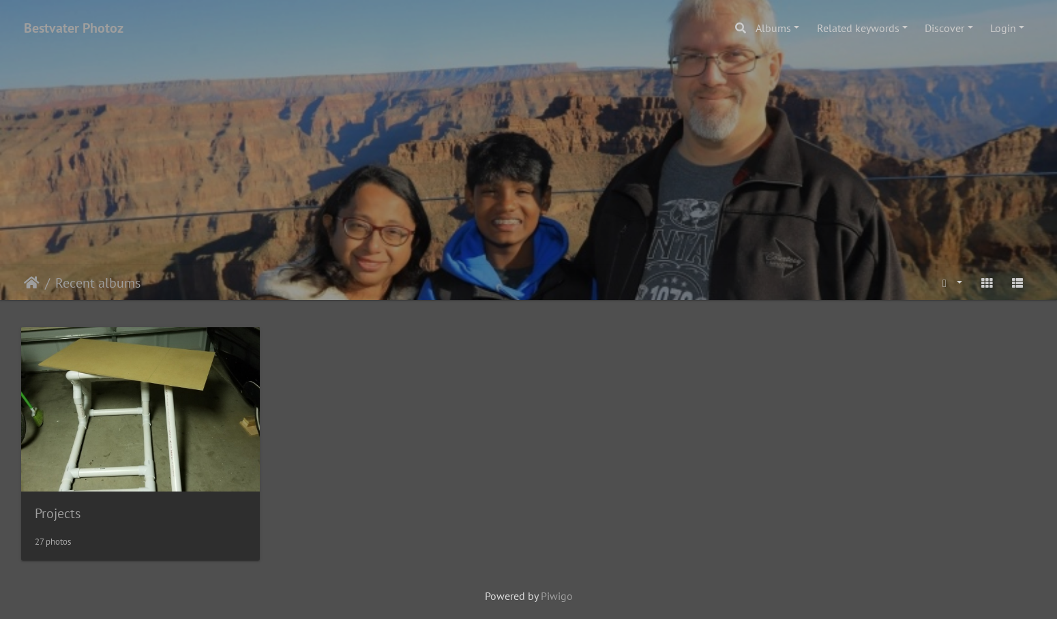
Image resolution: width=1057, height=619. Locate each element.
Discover (944, 28)
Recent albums (97, 283)
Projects (57, 513)
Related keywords (858, 28)
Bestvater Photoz (73, 28)
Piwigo (557, 596)
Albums (773, 28)
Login (1003, 28)
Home (32, 283)
